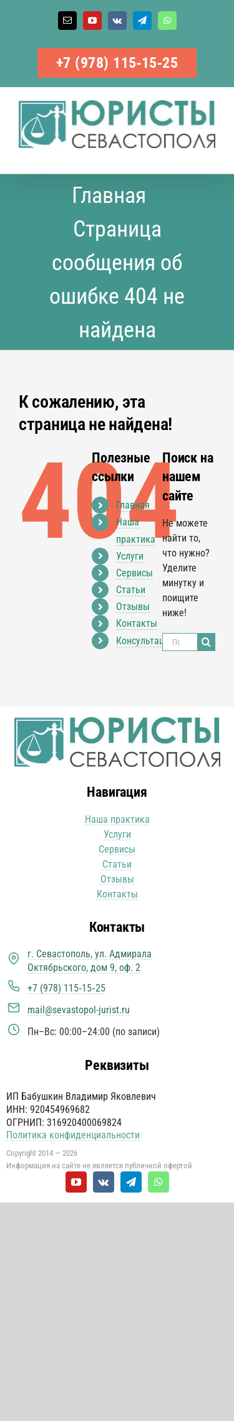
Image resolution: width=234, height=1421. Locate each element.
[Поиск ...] (179, 642)
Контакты (136, 623)
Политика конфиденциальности (73, 1135)
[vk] (103, 1182)
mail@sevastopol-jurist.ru (78, 1010)
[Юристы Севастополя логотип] (117, 722)
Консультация (145, 641)
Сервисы (134, 573)
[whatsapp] (158, 1182)
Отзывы (133, 606)
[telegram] (131, 1182)
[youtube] (76, 1182)
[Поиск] (206, 642)
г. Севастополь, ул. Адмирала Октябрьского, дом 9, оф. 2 (89, 960)
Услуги (130, 556)
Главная (133, 505)
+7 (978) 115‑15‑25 (117, 63)
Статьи (130, 590)
